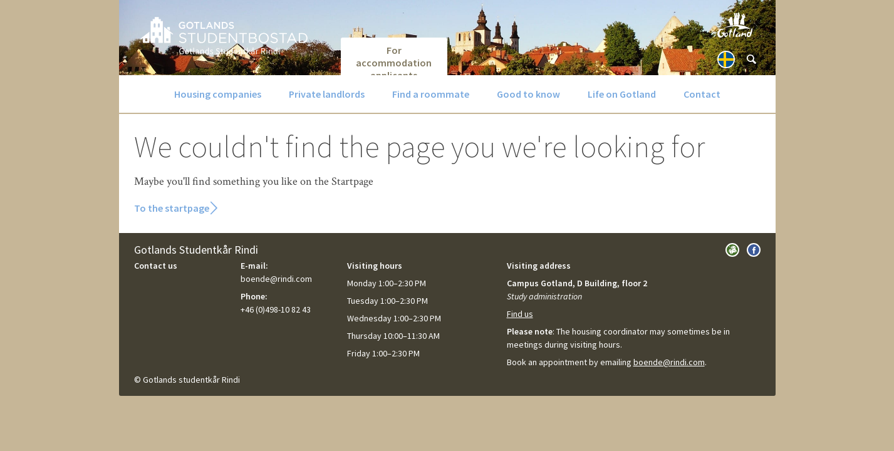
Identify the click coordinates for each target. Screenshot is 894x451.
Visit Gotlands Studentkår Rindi (732, 250)
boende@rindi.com (669, 362)
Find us (520, 313)
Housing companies (217, 94)
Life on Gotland (622, 94)
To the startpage (171, 208)
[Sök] (751, 59)
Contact (701, 94)
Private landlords (327, 94)
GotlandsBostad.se (224, 35)
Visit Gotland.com (734, 25)
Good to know (528, 94)
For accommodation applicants (394, 59)
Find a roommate (430, 94)
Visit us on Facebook (753, 250)
